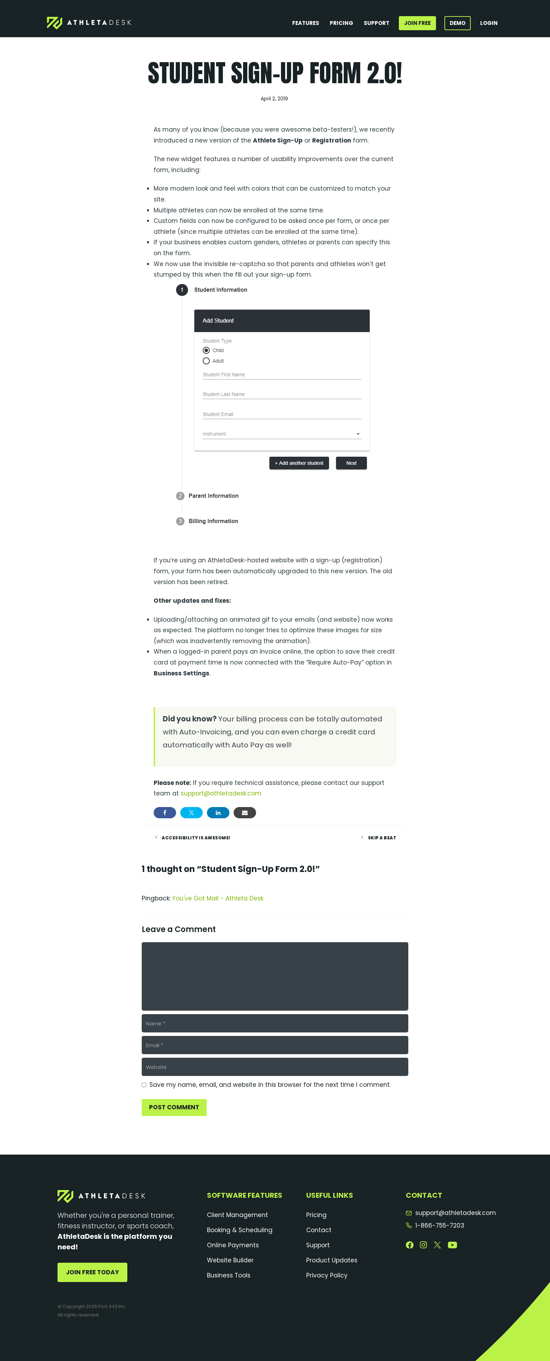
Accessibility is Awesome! (196, 838)
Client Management (237, 1215)
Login (489, 23)
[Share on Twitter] (191, 812)
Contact (318, 1230)
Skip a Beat (382, 838)
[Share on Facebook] (165, 812)
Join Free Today (92, 1272)
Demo (457, 23)
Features (305, 23)
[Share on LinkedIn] (218, 812)
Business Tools (228, 1275)
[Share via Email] (245, 812)
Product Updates (331, 1260)
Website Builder (230, 1260)
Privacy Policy (327, 1275)
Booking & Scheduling (240, 1230)
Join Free (417, 23)
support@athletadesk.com (221, 793)
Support (376, 23)
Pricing (341, 23)
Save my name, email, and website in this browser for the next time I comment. (270, 1085)
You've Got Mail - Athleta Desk (217, 898)
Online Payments (233, 1245)
